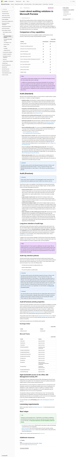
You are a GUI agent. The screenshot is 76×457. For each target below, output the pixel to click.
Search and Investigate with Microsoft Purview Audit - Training (31, 443)
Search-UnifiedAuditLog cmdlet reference (30, 131)
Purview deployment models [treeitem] (6, 72)
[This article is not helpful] (73, 19)
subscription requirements (37, 407)
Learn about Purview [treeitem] (5, 13)
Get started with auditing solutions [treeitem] (8, 40)
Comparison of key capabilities (68, 9)
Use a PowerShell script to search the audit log (31, 133)
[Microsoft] (2, 1)
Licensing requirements (67, 14)
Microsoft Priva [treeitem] (4, 67)
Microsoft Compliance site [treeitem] (6, 65)
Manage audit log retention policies (26, 235)
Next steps (65, 15)
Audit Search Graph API (50, 122)
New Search (40, 179)
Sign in (73, 1)
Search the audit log (25, 428)
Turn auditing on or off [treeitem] (7, 42)
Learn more (43, 433)
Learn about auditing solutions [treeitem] (7, 37)
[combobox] (7, 9)
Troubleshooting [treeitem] (4, 63)
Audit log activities (37, 111)
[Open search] (71, 1)
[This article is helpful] (71, 19)
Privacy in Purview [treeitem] (5, 74)
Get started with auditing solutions (28, 425)
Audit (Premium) (66, 12)
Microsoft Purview (26, 7)
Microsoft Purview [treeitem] (5, 11)
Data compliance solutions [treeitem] (7, 32)
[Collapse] (13, 7)
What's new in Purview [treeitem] (6, 15)
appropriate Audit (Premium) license (45, 315)
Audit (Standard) (66, 11)
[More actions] (55, 8)
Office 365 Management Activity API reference (30, 152)
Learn (21, 7)
